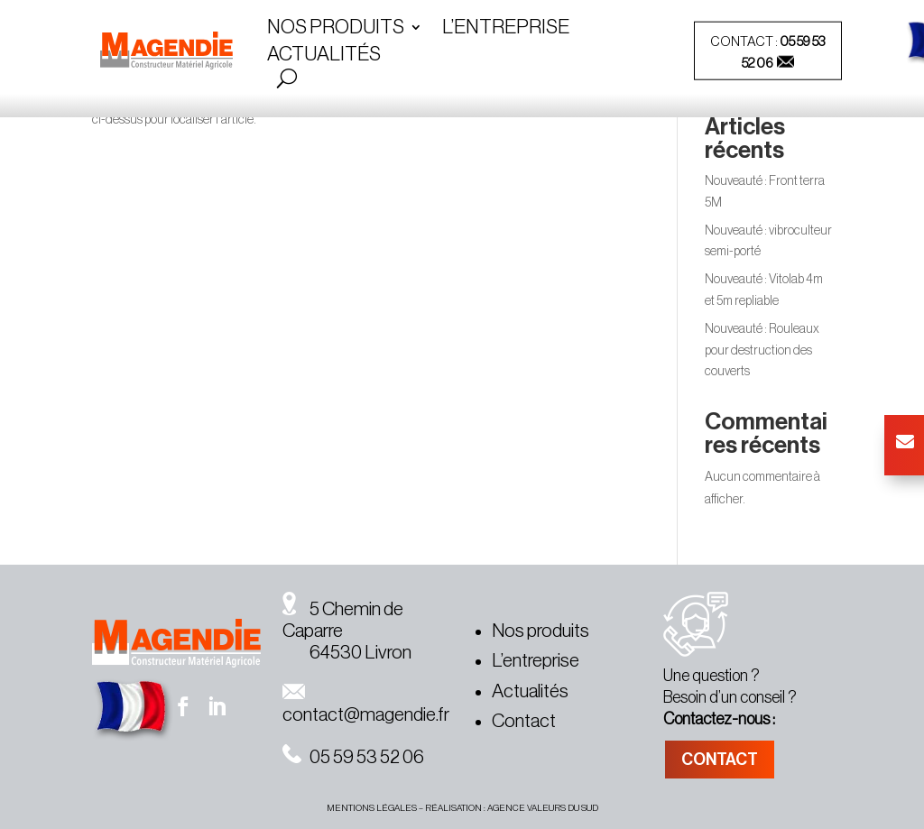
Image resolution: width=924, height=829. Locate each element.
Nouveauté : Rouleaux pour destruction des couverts (762, 351)
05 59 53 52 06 (353, 757)
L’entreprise (505, 29)
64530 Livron (346, 652)
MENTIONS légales (372, 808)
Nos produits (540, 631)
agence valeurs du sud (542, 808)
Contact (524, 721)
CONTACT (719, 759)
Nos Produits (335, 29)
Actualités (324, 56)
